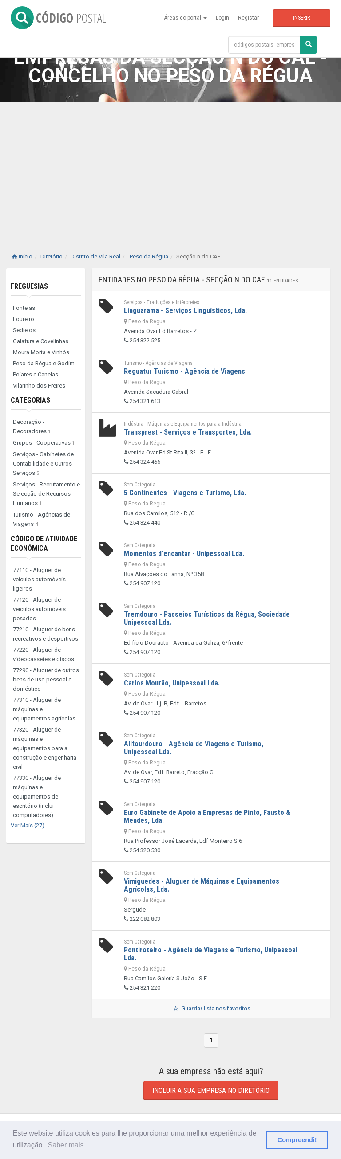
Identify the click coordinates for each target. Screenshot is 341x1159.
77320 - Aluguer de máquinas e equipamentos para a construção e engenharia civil (44, 748)
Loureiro (23, 319)
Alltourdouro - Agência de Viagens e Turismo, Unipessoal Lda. (193, 748)
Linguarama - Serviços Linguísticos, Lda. (185, 310)
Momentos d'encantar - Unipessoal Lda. (184, 553)
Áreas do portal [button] (185, 18)
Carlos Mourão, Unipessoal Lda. (172, 683)
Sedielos (24, 330)
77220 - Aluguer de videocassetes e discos (43, 654)
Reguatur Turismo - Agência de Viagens (184, 371)
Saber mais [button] (66, 1145)
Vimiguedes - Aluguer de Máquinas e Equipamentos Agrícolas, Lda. (201, 885)
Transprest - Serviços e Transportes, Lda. (188, 432)
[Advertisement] (170, 168)
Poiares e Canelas (35, 374)
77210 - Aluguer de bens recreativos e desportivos (45, 634)
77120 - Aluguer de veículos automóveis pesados (39, 609)
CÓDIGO (58, 17)
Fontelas (24, 308)
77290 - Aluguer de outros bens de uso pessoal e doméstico (46, 679)
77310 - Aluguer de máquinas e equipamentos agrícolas (44, 709)
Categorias (30, 400)
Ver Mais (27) (27, 825)
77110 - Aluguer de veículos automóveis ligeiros (39, 579)
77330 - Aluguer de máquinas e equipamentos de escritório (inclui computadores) (37, 796)
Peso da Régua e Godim (44, 363)
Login (222, 18)
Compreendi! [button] (297, 1139)
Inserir (301, 18)
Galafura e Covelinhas (40, 341)
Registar (248, 18)
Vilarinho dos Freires (39, 385)
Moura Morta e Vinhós (41, 352)
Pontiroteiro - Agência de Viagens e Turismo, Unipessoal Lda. (210, 954)
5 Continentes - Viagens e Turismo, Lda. (185, 493)
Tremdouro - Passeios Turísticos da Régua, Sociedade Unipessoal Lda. (207, 618)
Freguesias (29, 286)
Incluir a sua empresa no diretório (211, 1090)
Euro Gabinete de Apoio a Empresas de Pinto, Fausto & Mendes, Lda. (207, 816)
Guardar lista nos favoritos (211, 1008)
